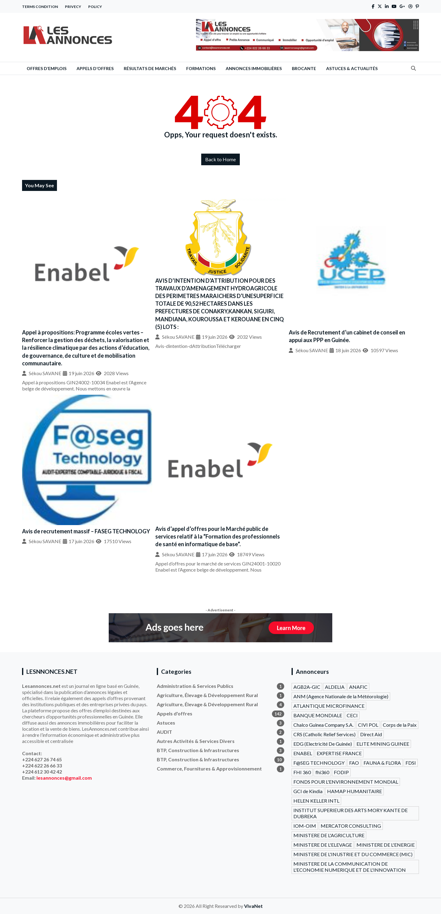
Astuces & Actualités (352, 68)
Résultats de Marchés (150, 68)
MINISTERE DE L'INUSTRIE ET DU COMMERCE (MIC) (353, 854)
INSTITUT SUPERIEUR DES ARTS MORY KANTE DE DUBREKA (350, 813)
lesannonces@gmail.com (64, 778)
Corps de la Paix (400, 725)
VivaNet (253, 906)
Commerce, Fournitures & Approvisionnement (220, 769)
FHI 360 (302, 772)
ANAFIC (358, 687)
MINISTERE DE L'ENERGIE (385, 845)
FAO (354, 763)
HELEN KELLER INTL (316, 801)
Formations (201, 68)
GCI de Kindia (307, 791)
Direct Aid (371, 734)
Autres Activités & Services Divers (220, 741)
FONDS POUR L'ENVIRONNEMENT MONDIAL (345, 782)
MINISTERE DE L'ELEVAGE (322, 845)
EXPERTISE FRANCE (339, 753)
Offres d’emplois (46, 68)
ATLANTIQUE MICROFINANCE (328, 706)
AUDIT (220, 732)
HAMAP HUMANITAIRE (354, 791)
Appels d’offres (95, 68)
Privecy (73, 6)
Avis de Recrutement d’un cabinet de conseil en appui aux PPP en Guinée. (347, 336)
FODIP (341, 772)
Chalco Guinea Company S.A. (323, 725)
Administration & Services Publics (220, 686)
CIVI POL (368, 725)
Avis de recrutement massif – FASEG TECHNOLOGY (86, 531)
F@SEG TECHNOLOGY (319, 763)
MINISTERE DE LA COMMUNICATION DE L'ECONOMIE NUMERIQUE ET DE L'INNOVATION (349, 867)
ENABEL (302, 753)
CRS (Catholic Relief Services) (324, 734)
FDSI (410, 763)
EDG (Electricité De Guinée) (322, 744)
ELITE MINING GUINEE (382, 744)
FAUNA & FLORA (382, 763)
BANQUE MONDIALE (317, 715)
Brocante (304, 68)
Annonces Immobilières (254, 68)
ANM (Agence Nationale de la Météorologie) (340, 696)
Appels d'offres (220, 714)
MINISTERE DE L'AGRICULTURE (328, 835)
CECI (352, 715)
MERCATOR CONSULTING (351, 826)
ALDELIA (335, 687)
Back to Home (220, 159)
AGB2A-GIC (306, 687)
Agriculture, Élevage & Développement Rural (220, 695)
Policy (95, 6)
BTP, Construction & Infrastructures (220, 750)
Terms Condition (40, 6)
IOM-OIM (304, 826)
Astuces (220, 723)
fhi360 (322, 772)
